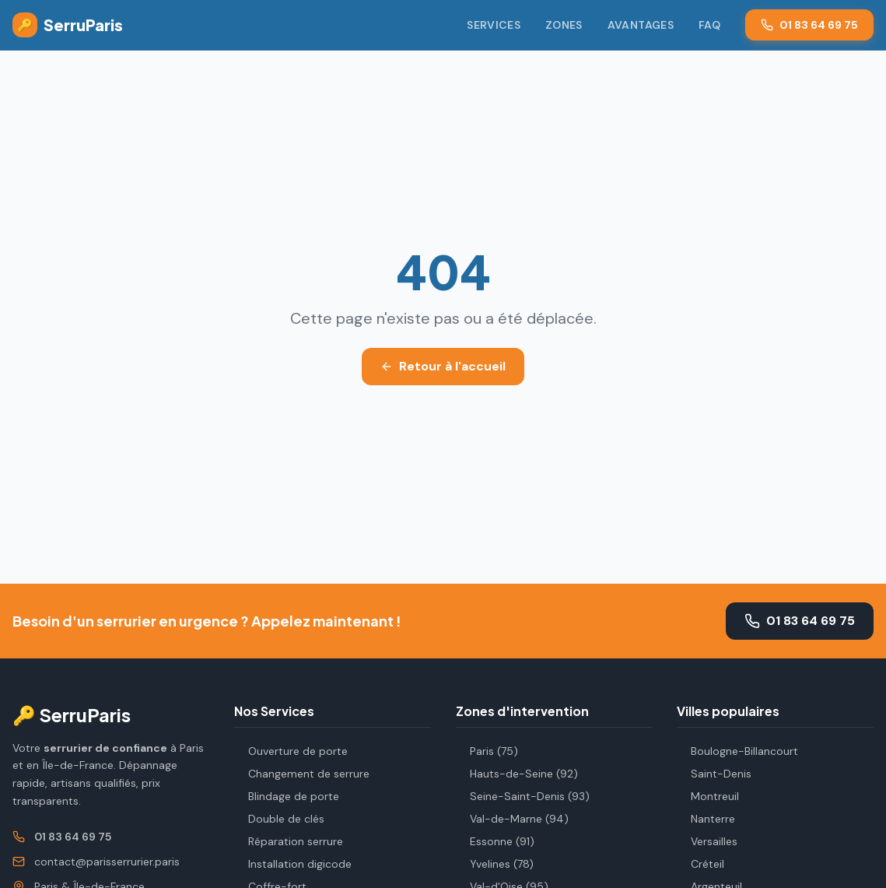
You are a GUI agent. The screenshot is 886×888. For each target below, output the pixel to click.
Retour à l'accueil (443, 366)
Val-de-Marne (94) (512, 819)
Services (493, 25)
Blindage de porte (286, 796)
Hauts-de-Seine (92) (517, 774)
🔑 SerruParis (71, 714)
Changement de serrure (301, 774)
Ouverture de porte (291, 751)
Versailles (707, 841)
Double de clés (279, 819)
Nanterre (706, 819)
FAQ (709, 25)
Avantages (641, 25)
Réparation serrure (288, 841)
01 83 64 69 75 (809, 25)
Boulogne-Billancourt (737, 751)
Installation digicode (293, 864)
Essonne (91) (495, 841)
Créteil (700, 864)
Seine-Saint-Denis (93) (523, 796)
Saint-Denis (714, 774)
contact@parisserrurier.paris (107, 862)
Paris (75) (487, 751)
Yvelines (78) (495, 864)
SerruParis (67, 24)
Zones (564, 25)
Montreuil (708, 796)
